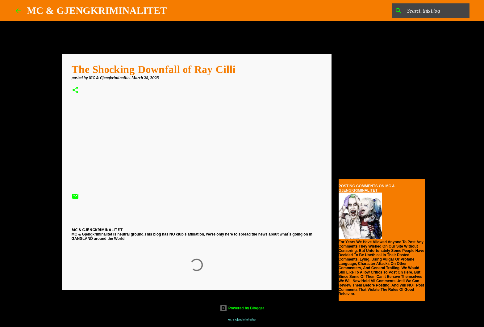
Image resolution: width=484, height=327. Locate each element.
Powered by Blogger (242, 308)
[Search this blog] (437, 10)
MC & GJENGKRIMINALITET (97, 10)
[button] (75, 90)
